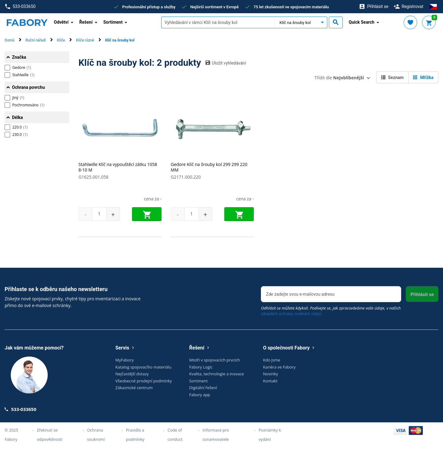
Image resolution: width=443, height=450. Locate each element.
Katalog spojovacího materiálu (143, 367)
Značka (19, 57)
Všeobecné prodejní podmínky (143, 381)
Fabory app (199, 394)
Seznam (392, 77)
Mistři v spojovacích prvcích (214, 360)
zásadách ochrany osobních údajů (291, 313)
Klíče (61, 40)
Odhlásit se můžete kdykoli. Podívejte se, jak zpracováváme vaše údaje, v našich (331, 310)
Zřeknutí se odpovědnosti (49, 434)
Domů (9, 40)
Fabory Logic (201, 367)
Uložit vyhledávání (226, 63)
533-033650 (20, 6)
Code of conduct (175, 434)
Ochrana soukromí (96, 434)
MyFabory (124, 360)
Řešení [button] (86, 22)
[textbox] (218, 22)
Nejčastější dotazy (132, 374)
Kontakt (270, 381)
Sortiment (198, 381)
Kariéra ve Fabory (279, 367)
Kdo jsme (271, 360)
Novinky (270, 374)
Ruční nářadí (36, 40)
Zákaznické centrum (134, 387)
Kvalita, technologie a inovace (216, 374)
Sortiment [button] (113, 22)
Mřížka (423, 77)
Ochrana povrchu (28, 87)
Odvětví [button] (61, 22)
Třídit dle (339, 78)
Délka (17, 117)
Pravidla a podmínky (135, 434)
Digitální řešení (203, 387)
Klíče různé (85, 40)
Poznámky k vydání (270, 434)
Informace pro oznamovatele (215, 434)
